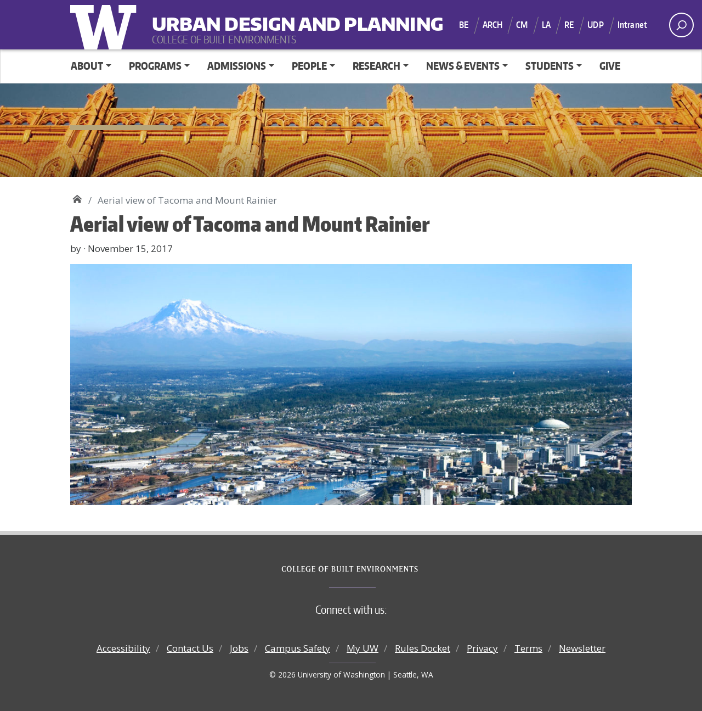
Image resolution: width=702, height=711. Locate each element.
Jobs (239, 648)
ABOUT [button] (87, 65)
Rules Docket (422, 648)
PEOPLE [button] (309, 65)
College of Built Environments (373, 569)
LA (546, 24)
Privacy (482, 648)
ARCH (493, 24)
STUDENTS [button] (549, 65)
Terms (528, 648)
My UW (362, 648)
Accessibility (123, 648)
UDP (595, 24)
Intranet (632, 24)
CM (522, 24)
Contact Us (190, 648)
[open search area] (681, 25)
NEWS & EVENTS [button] (463, 65)
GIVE (609, 65)
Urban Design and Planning (220, 17)
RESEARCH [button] (376, 65)
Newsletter (582, 648)
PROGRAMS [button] (155, 65)
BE (463, 24)
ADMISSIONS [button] (236, 65)
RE (569, 24)
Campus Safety (297, 648)
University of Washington (105, 24)
